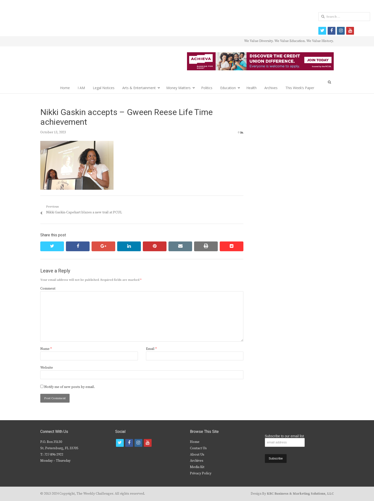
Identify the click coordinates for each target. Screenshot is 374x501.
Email (151, 349)
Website (46, 367)
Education (228, 87)
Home (65, 87)
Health (251, 87)
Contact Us (198, 448)
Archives (271, 87)
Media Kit (197, 467)
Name (46, 349)
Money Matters (178, 87)
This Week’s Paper (299, 87)
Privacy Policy (200, 473)
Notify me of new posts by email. (69, 387)
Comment (47, 288)
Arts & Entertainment (139, 87)
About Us (197, 454)
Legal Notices (103, 87)
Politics (206, 87)
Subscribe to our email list (284, 436)
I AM (81, 87)
